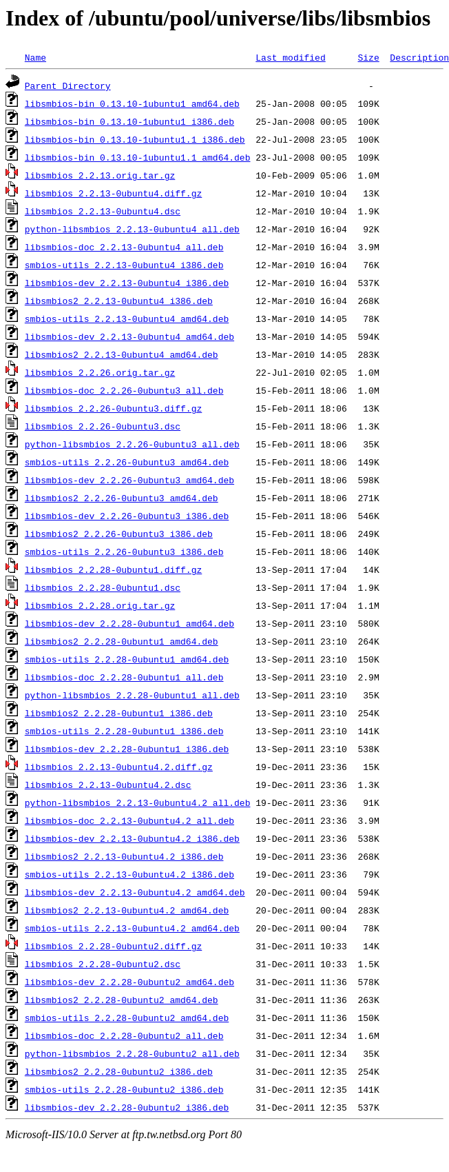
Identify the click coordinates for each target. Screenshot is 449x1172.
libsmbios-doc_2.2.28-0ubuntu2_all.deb (124, 1035)
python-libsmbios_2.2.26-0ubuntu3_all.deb (132, 444)
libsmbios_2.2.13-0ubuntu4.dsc (102, 211)
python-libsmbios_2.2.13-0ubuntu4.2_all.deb (138, 802)
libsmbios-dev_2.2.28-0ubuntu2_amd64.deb (129, 982)
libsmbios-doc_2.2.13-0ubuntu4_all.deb (124, 247)
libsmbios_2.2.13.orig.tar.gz (100, 175)
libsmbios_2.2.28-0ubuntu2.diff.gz (113, 946)
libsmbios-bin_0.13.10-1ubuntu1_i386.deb (129, 121)
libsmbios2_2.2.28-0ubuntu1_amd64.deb (121, 641)
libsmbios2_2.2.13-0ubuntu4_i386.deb (119, 300)
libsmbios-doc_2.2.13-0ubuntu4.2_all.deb (129, 820)
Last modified (290, 57)
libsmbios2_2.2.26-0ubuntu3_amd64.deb (121, 498)
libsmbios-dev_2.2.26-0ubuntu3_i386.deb (127, 515)
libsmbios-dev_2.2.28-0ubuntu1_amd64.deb (129, 623)
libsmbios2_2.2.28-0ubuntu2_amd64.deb (121, 999)
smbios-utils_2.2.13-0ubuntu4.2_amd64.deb (132, 928)
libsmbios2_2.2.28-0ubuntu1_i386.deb (119, 713)
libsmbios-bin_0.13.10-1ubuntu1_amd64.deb (132, 103)
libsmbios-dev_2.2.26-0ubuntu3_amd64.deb (129, 480)
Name (35, 57)
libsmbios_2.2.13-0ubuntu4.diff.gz (113, 193)
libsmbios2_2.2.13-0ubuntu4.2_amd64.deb (127, 910)
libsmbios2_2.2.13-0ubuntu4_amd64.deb (121, 354)
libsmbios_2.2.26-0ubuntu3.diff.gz (113, 408)
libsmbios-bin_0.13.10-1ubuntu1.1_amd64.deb (138, 157)
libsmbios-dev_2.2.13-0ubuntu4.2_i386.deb (132, 838)
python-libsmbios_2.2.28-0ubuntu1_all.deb (132, 695)
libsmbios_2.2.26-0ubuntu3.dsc (102, 426)
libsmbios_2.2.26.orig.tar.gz (100, 372)
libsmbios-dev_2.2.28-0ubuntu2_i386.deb (127, 1107)
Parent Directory (68, 85)
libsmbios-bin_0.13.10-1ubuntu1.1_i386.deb (135, 139)
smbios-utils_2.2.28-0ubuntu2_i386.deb (124, 1089)
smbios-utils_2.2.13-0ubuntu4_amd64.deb (127, 318)
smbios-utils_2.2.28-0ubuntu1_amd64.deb (127, 659)
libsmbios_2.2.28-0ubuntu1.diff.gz (113, 569)
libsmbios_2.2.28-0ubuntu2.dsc (102, 964)
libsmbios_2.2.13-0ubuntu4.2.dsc (108, 784)
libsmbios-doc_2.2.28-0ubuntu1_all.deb (124, 677)
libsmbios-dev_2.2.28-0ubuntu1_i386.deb (127, 748)
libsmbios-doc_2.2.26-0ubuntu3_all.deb (124, 390)
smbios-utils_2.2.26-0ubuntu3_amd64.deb (127, 462)
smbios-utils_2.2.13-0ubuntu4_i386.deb (124, 265)
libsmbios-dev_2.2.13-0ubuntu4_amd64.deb (129, 336)
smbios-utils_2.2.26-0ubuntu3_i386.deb (124, 551)
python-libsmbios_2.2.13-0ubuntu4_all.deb (132, 229)
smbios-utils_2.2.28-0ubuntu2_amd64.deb (127, 1017)
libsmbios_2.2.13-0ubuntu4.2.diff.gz (119, 766)
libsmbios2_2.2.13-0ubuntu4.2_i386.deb (124, 856)
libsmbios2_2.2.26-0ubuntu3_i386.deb (119, 533)
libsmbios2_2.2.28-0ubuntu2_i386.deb (119, 1071)
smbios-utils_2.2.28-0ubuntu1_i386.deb (124, 731)
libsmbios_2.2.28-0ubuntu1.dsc (102, 587)
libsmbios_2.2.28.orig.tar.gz (100, 605)
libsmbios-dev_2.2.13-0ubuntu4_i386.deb (127, 282)
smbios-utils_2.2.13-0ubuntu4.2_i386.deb (129, 874)
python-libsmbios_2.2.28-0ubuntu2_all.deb (132, 1053)
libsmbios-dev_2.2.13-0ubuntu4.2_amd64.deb (135, 892)
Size (368, 57)
